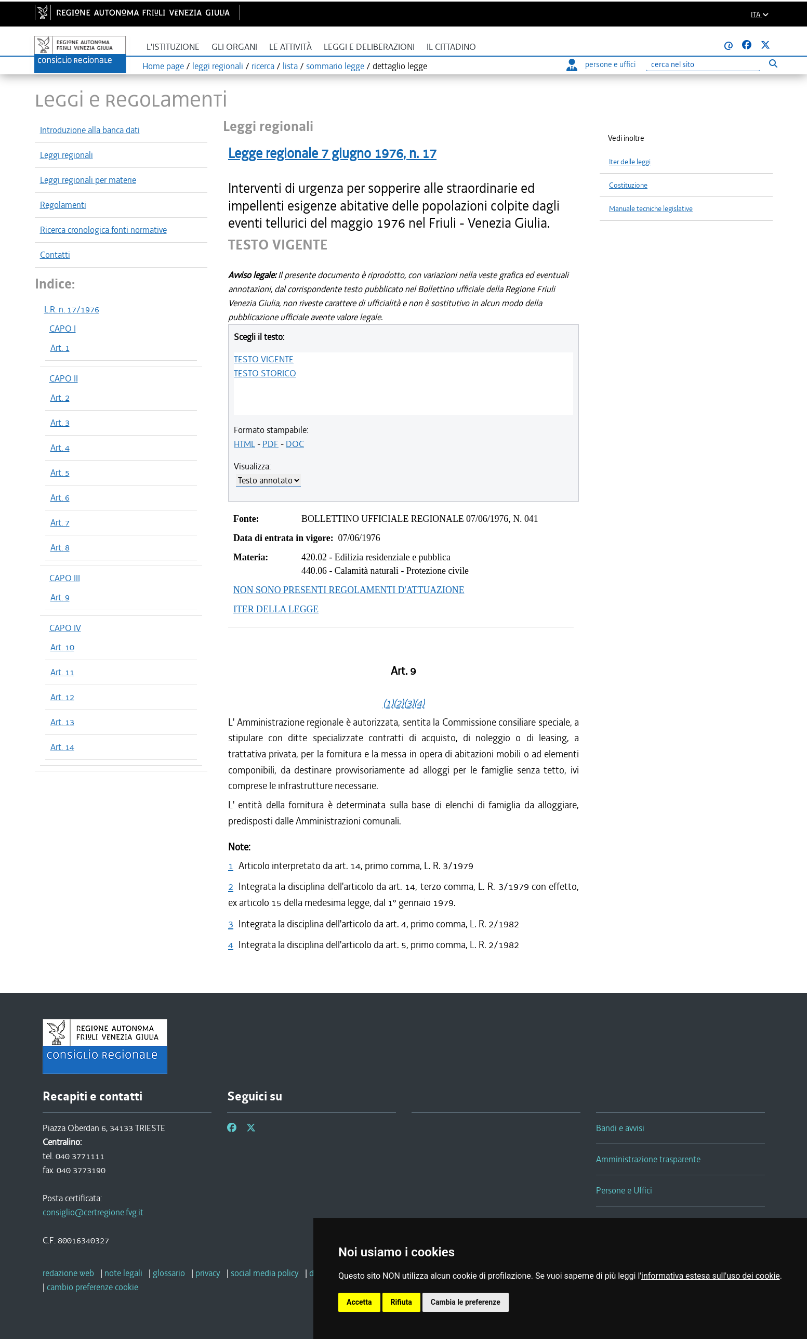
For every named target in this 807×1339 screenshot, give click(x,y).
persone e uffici (601, 64)
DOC (295, 444)
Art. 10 (62, 647)
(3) (409, 703)
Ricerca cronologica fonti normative (103, 229)
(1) (388, 703)
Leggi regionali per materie (88, 180)
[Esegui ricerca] (773, 63)
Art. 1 (60, 347)
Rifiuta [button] (401, 1302)
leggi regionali (217, 66)
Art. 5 (60, 472)
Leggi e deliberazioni (369, 47)
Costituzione (628, 185)
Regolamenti (63, 205)
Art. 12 (62, 697)
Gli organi (234, 47)
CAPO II (63, 378)
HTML (244, 444)
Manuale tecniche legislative (651, 209)
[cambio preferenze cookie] (92, 1287)
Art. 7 (60, 522)
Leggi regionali (66, 155)
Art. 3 (60, 422)
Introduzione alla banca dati (90, 130)
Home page (163, 66)
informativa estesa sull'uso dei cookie (710, 1276)
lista (290, 66)
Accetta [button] (359, 1302)
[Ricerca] (703, 64)
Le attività (290, 47)
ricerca (263, 66)
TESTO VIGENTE (264, 359)
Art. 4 (60, 447)
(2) (398, 703)
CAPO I (62, 328)
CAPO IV (65, 628)
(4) (419, 703)
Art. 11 (62, 672)
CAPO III (64, 578)
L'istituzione (173, 47)
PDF (270, 444)
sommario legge (335, 66)
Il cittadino (451, 47)
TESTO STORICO (265, 373)
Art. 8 (60, 547)
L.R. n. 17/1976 (71, 309)
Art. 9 (60, 597)
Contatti (55, 254)
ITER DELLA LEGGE (276, 609)
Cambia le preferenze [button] (465, 1302)
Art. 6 (60, 497)
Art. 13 (62, 722)
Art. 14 (62, 747)
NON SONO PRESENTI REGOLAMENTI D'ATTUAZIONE (349, 590)
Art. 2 (60, 397)
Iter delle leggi (630, 162)
